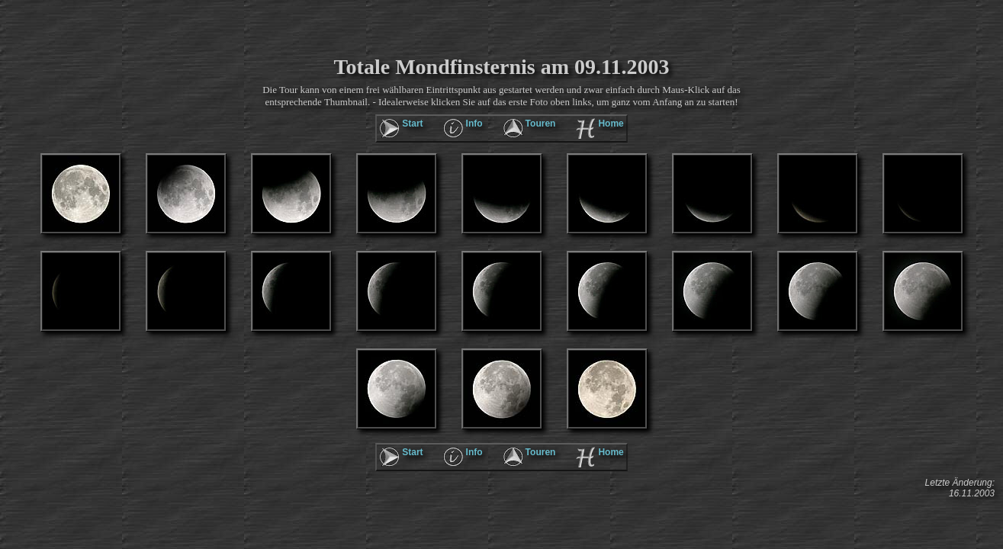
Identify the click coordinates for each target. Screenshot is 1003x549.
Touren (541, 123)
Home (610, 123)
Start (412, 123)
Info (474, 123)
